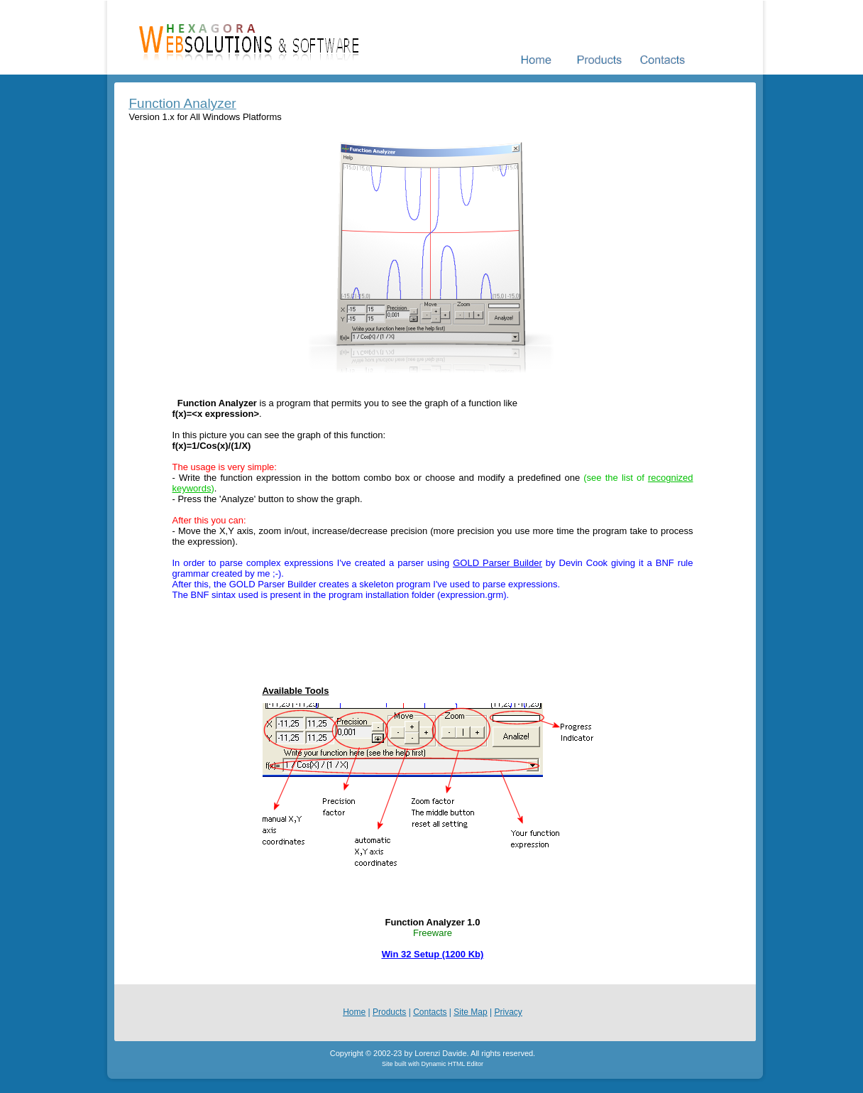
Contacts (429, 1012)
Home (354, 1012)
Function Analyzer (182, 103)
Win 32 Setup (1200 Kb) (433, 954)
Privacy (508, 1012)
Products (389, 1012)
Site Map (470, 1012)
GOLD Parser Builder (497, 563)
